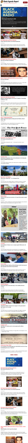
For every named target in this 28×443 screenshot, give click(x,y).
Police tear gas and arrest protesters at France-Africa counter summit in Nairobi (14, 198)
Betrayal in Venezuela (4, 79)
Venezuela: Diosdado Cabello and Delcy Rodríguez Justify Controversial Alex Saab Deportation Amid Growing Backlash (14, 265)
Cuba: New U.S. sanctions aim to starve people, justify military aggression (12, 326)
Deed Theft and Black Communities (7, 60)
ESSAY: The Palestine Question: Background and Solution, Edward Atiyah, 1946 (13, 119)
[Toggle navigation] (1, 5)
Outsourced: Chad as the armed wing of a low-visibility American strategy (12, 286)
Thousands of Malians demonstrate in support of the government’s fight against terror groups (13, 306)
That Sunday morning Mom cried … (7, 139)
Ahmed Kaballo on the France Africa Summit (22, 211)
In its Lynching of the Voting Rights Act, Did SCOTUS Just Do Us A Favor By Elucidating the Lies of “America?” (14, 347)
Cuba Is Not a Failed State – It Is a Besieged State (10, 178)
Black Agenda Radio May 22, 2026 (9, 19)
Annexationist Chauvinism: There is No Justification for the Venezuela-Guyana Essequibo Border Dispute (13, 158)
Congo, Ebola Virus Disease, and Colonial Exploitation (10, 41)
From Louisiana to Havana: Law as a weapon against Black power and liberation (13, 245)
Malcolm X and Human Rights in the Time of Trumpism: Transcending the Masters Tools (13, 99)
